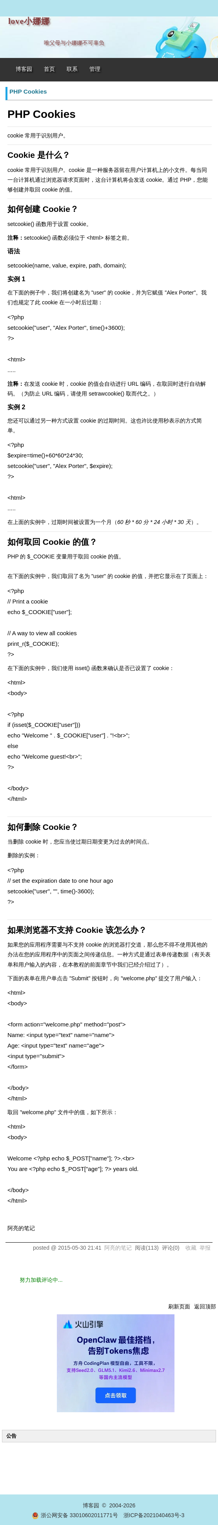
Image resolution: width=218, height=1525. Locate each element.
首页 (49, 69)
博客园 (24, 69)
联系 (72, 69)
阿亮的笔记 (118, 1248)
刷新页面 (179, 1306)
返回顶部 (205, 1306)
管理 (94, 69)
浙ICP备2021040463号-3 (154, 1515)
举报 (205, 1248)
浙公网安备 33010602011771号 (75, 1515)
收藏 (190, 1248)
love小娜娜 (29, 21)
